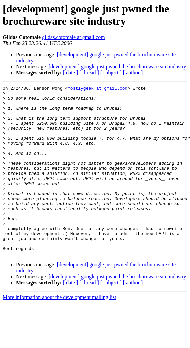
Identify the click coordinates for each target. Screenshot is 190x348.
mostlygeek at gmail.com (97, 89)
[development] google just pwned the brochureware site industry (117, 66)
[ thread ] (89, 72)
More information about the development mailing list (59, 330)
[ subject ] (111, 72)
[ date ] (70, 72)
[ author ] (133, 72)
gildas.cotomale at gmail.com (73, 37)
